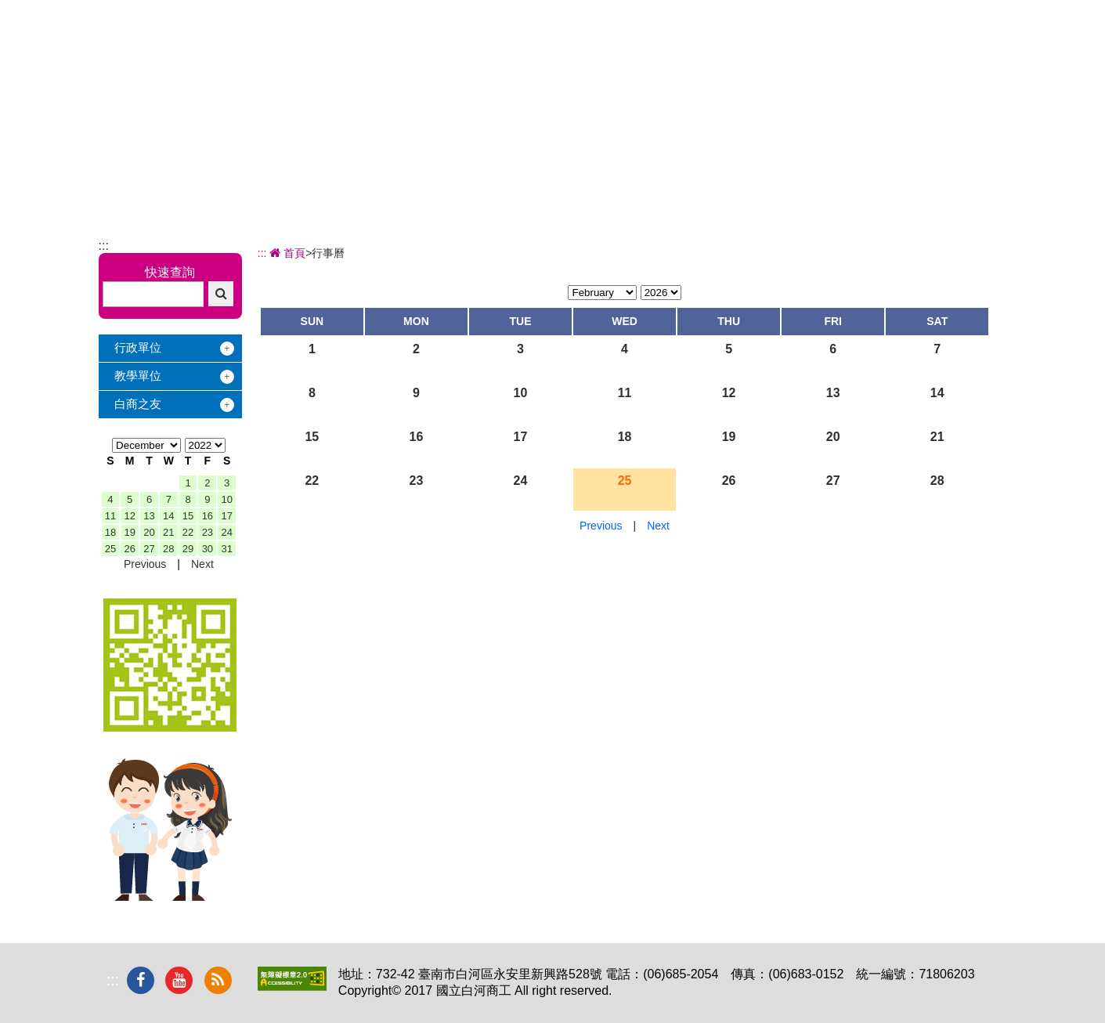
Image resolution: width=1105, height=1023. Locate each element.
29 (187, 549)
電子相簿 (876, 74)
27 (148, 549)
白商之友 (137, 403)
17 (226, 516)
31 (226, 549)
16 (207, 516)
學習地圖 (702, 74)
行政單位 (137, 347)
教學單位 (137, 375)
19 (129, 532)
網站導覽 (977, 8)
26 (129, 549)
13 (148, 516)
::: (783, 8)
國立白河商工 (209, 62)
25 (110, 549)
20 (148, 532)
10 (226, 499)
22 (187, 532)
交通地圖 (903, 8)
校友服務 (789, 74)
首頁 (286, 253)
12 (129, 516)
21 (168, 532)
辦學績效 (529, 74)
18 (110, 532)
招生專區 (615, 74)
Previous (145, 564)
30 (207, 549)
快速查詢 (170, 272)
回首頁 (836, 8)
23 (207, 532)
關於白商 (442, 74)
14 (168, 516)
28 (168, 549)
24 (226, 532)
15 (187, 516)
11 (110, 516)
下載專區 (963, 74)
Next (202, 564)
